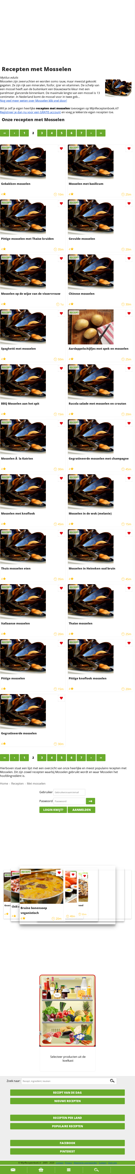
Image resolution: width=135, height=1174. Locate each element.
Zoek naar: (14, 1081)
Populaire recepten (67, 1126)
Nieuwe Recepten (67, 1101)
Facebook (67, 1143)
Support (103, 1162)
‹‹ (5, 133)
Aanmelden (81, 810)
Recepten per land (67, 1118)
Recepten (17, 783)
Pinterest (67, 1151)
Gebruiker (46, 792)
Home (4, 783)
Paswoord (46, 801)
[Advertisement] (67, 36)
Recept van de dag (67, 1093)
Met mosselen (36, 783)
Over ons (112, 1162)
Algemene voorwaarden (85, 1162)
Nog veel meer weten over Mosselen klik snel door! (33, 101)
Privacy (68, 1162)
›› (101, 133)
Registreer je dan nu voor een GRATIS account (30, 112)
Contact (59, 1162)
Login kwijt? (53, 810)
